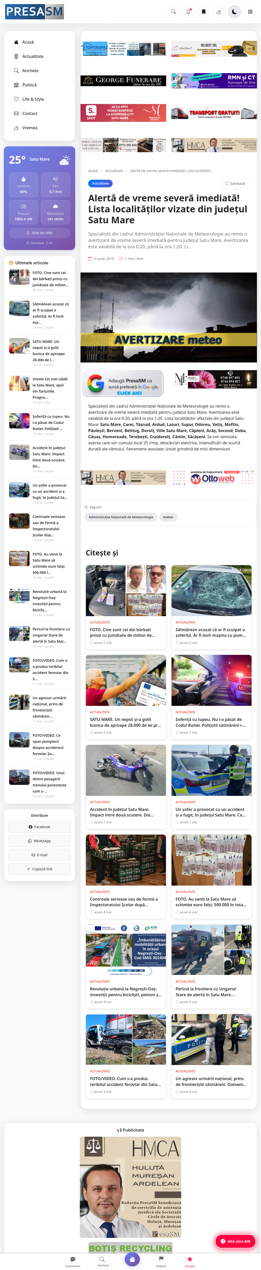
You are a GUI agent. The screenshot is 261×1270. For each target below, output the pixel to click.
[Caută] (173, 11)
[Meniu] (250, 11)
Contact (25, 113)
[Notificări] (188, 11)
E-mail (39, 855)
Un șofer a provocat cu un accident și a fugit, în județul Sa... (50, 491)
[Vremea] (218, 11)
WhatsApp (39, 841)
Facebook (39, 827)
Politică (25, 85)
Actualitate (28, 56)
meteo (168, 517)
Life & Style (28, 99)
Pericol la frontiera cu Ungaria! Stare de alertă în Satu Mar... (51, 635)
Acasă (23, 42)
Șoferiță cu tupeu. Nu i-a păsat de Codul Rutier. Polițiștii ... (51, 422)
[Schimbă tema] (234, 11)
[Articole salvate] (203, 11)
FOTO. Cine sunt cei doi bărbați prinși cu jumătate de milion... (51, 278)
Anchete (25, 71)
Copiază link (40, 869)
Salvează (235, 183)
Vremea (25, 128)
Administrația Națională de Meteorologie (121, 517)
